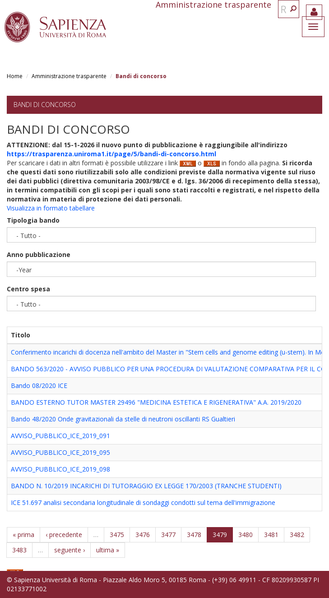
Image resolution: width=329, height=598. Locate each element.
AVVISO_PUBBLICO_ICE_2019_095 (60, 452)
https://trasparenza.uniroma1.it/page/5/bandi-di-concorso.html (111, 154)
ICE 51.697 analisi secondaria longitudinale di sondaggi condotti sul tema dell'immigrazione (143, 502)
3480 (245, 534)
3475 (117, 534)
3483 (19, 550)
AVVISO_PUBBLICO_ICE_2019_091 (60, 435)
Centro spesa (28, 289)
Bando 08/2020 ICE (39, 385)
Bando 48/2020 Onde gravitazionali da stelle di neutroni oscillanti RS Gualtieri (123, 419)
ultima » (107, 550)
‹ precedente (64, 534)
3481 (271, 534)
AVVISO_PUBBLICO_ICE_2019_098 (60, 469)
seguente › (69, 550)
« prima (23, 534)
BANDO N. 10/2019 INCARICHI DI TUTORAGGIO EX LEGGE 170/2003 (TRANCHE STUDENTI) (146, 485)
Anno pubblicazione (38, 254)
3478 (194, 534)
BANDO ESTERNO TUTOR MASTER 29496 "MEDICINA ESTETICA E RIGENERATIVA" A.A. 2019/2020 (156, 402)
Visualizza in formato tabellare (51, 208)
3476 (142, 534)
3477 (168, 534)
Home (15, 76)
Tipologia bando (33, 220)
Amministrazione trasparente (69, 76)
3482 (297, 534)
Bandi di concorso (45, 104)
